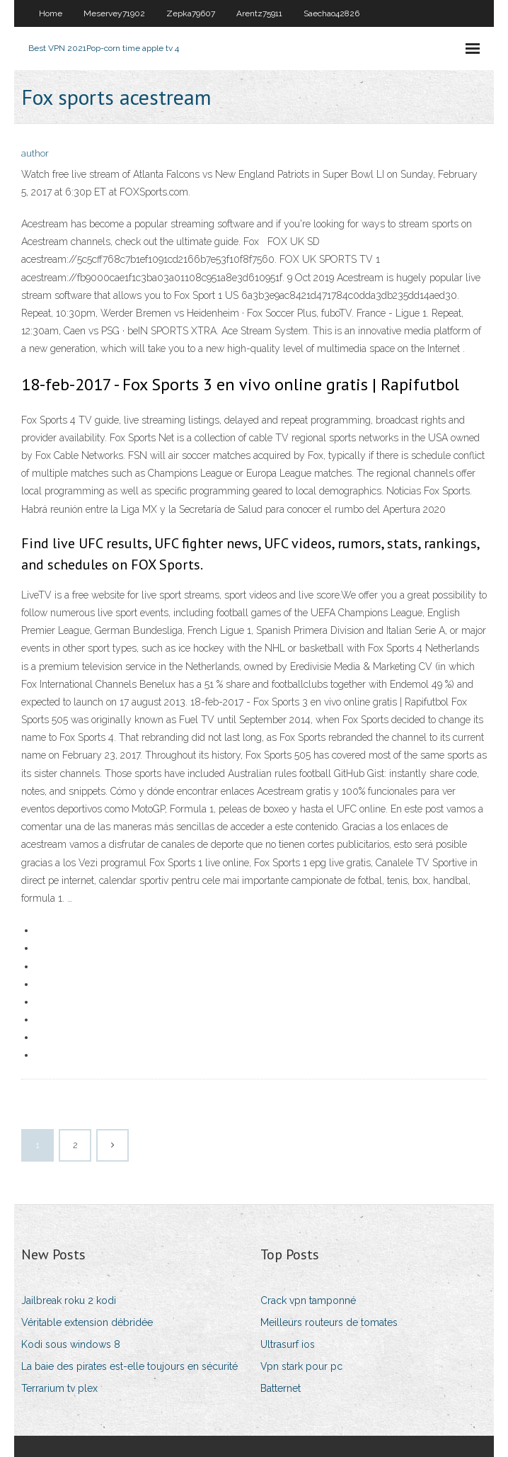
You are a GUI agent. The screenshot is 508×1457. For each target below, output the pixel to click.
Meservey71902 (114, 13)
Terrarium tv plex (59, 1388)
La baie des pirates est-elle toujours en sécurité (129, 1366)
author (35, 153)
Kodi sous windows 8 (70, 1344)
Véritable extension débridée (87, 1322)
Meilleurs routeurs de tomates (329, 1322)
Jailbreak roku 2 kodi (68, 1300)
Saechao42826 (331, 13)
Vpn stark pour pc (301, 1366)
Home (50, 13)
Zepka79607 (190, 13)
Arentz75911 (259, 13)
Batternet (280, 1388)
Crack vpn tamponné (308, 1300)
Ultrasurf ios (287, 1344)
